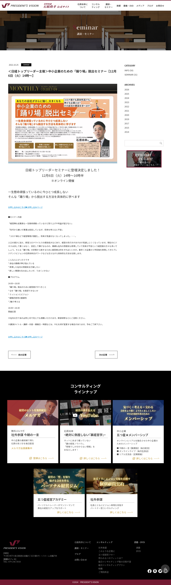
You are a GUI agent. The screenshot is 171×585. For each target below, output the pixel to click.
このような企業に (106, 551)
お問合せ (160, 5)
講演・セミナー (81, 548)
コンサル (95, 5)
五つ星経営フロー (106, 554)
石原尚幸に (82, 5)
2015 (127, 127)
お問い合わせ (80, 559)
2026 (127, 89)
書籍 (138, 547)
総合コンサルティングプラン (111, 565)
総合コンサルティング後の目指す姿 (114, 561)
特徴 (100, 568)
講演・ (108, 5)
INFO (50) (129, 70)
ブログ (150, 5)
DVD (138, 551)
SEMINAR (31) (131, 74)
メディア (140, 5)
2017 (127, 123)
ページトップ (165, 568)
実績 (119, 5)
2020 (127, 114)
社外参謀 (102, 547)
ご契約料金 (103, 572)
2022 (127, 106)
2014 (127, 131)
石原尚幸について (82, 542)
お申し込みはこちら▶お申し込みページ (25, 207)
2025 (127, 93)
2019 (127, 119)
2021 (127, 110)
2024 (127, 98)
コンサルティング (104, 542)
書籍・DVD (128, 5)
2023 (127, 102)
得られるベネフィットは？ (110, 558)
